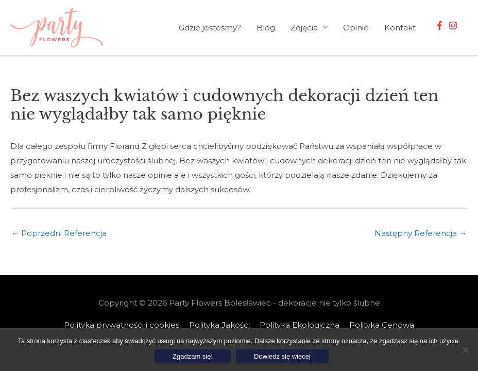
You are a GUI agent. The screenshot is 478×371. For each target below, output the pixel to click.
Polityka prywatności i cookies (121, 325)
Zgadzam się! (193, 356)
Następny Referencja (420, 233)
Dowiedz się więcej (282, 356)
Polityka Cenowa (381, 325)
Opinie (356, 27)
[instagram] (454, 25)
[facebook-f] (441, 25)
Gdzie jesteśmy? (210, 27)
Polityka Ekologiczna (299, 325)
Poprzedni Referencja (59, 233)
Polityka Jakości (219, 325)
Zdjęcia (304, 27)
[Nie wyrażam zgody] (465, 350)
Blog (266, 27)
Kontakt (400, 27)
